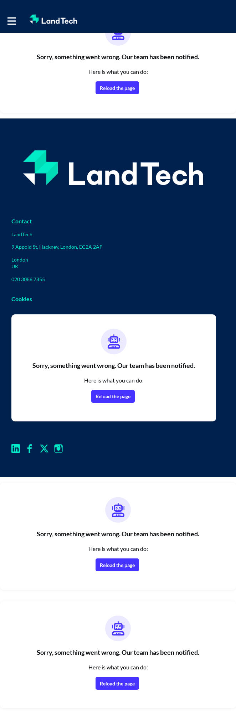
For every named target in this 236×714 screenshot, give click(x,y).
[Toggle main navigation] (11, 20)
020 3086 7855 (28, 279)
